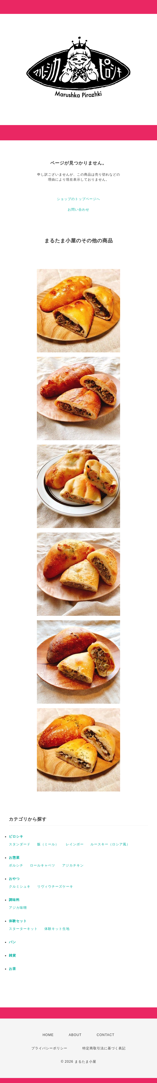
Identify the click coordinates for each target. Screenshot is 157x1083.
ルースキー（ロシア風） (110, 844)
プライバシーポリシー (49, 1048)
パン (12, 942)
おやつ (14, 879)
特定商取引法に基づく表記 (104, 1048)
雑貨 (12, 955)
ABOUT (75, 1035)
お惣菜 (14, 858)
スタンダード (20, 844)
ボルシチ (16, 865)
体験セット (18, 921)
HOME (48, 1035)
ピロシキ (16, 836)
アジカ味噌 (18, 908)
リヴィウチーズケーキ (55, 886)
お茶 (12, 969)
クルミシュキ (20, 886)
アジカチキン (73, 865)
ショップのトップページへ (78, 199)
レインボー (75, 844)
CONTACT (105, 1035)
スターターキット (23, 929)
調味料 (14, 900)
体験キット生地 (57, 929)
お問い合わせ (78, 209)
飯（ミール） (48, 844)
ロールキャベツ (42, 865)
